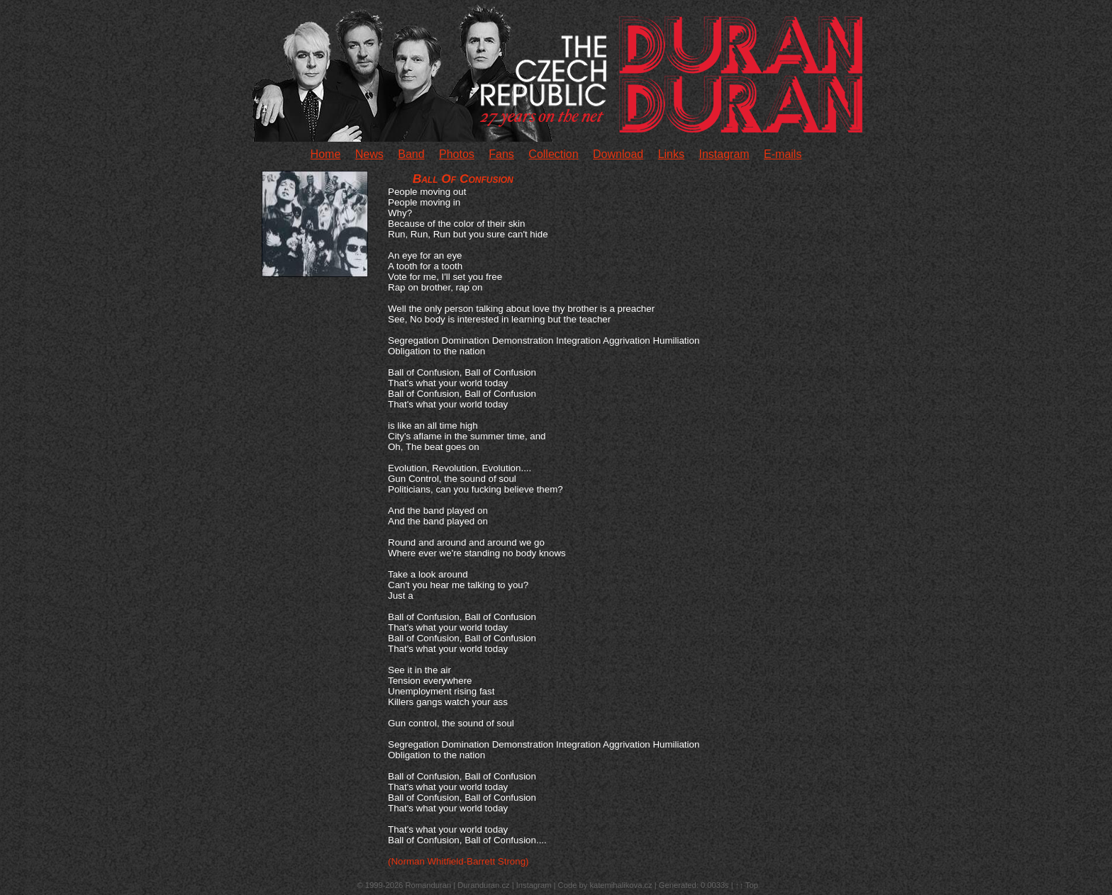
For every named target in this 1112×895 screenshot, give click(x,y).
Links (671, 154)
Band (411, 154)
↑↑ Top (746, 885)
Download (618, 154)
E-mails (782, 154)
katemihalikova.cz (620, 885)
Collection (553, 154)
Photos (456, 154)
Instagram (724, 154)
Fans (501, 154)
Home (326, 154)
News (369, 154)
